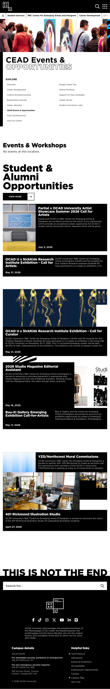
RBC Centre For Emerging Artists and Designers (52, 15)
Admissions (76, 658)
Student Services (16, 15)
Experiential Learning (19, 100)
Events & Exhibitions (81, 662)
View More (15, 233)
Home (3, 15)
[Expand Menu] (105, 6)
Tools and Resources (18, 116)
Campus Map (77, 678)
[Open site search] (97, 6)
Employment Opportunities (84, 670)
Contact (75, 674)
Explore (13, 79)
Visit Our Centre (16, 121)
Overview (13, 85)
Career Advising (16, 105)
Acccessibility (78, 666)
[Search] (102, 586)
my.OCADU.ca (78, 654)
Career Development (89, 15)
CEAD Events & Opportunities (23, 110)
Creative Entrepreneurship (21, 95)
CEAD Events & (35, 59)
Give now (75, 682)
